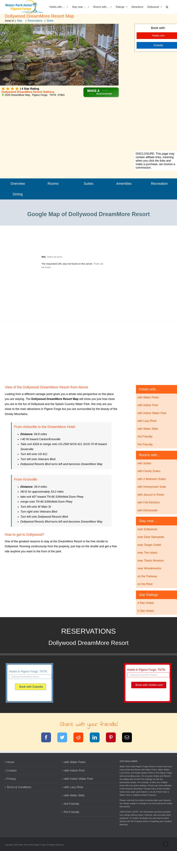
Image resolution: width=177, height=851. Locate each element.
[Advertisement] (88, 353)
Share (50, 20)
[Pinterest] (112, 738)
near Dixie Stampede (150, 537)
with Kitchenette (147, 510)
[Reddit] (80, 738)
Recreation (159, 184)
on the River (145, 584)
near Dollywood (147, 529)
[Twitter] (64, 738)
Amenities (124, 184)
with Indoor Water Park (151, 413)
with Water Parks (148, 397)
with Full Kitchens (148, 502)
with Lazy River (147, 420)
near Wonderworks (149, 568)
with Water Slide (147, 428)
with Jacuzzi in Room (150, 494)
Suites (88, 184)
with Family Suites (148, 471)
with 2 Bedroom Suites (151, 479)
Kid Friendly (144, 436)
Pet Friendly (145, 444)
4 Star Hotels (145, 602)
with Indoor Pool (147, 405)
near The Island (147, 552)
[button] (167, 6)
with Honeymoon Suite (151, 486)
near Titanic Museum (150, 560)
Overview (17, 184)
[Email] (129, 738)
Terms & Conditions (19, 787)
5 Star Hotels (145, 610)
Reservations (35, 20)
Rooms (53, 184)
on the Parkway (147, 576)
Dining (18, 194)
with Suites (144, 463)
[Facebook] (48, 738)
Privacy (11, 778)
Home (10, 762)
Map (19, 20)
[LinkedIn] (96, 738)
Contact (11, 770)
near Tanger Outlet (149, 544)
